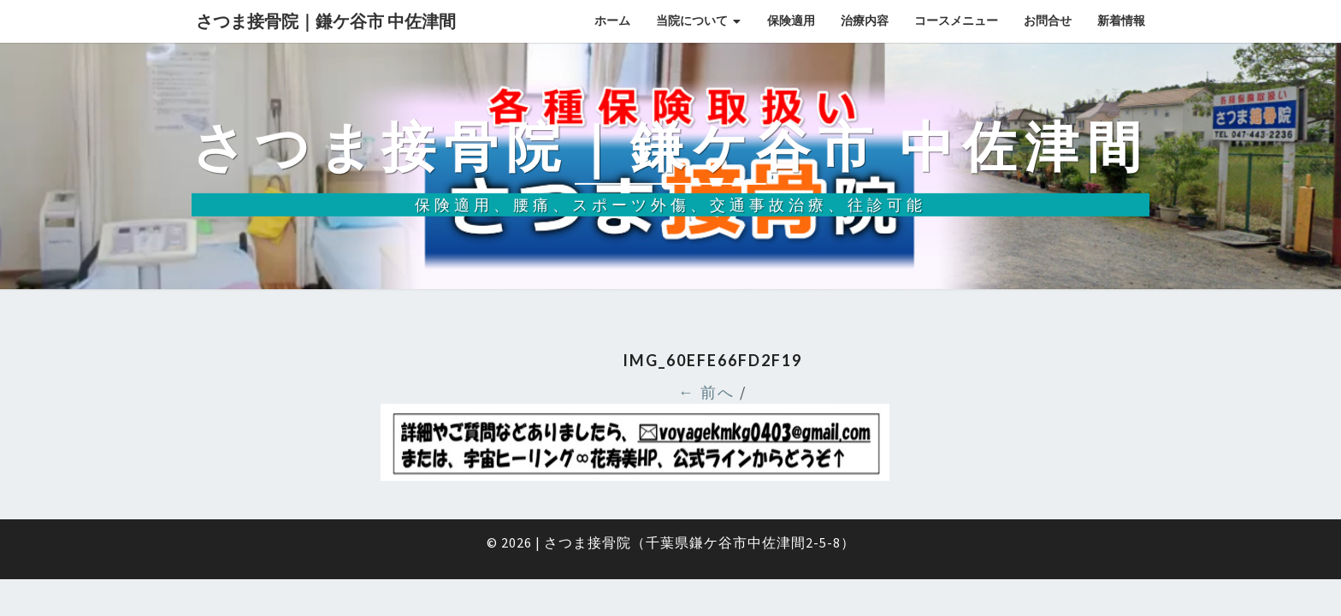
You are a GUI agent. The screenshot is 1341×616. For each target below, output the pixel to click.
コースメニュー (956, 20)
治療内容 (865, 20)
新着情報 (1121, 20)
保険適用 (791, 20)
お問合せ (1048, 20)
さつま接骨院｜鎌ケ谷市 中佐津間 (326, 21)
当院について (692, 20)
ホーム (612, 20)
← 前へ (706, 392)
